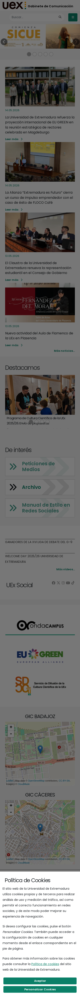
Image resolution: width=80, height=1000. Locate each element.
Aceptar (40, 981)
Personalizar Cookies (40, 989)
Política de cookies (45, 964)
